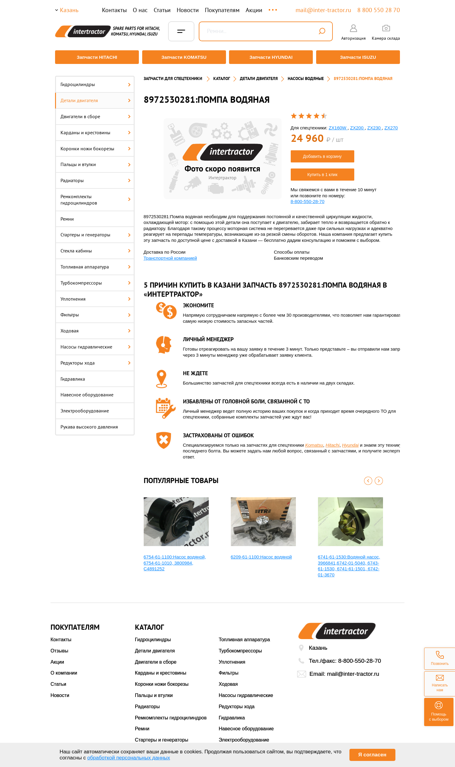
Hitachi (332, 442)
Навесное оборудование (87, 392)
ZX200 (357, 124)
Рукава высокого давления (89, 424)
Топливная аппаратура (96, 264)
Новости (188, 10)
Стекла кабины (96, 248)
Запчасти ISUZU (359, 57)
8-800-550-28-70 (308, 198)
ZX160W (338, 124)
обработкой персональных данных (128, 758)
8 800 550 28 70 (378, 10)
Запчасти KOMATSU (183, 57)
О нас (140, 10)
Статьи (162, 10)
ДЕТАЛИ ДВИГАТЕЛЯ (259, 75)
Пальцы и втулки (96, 161)
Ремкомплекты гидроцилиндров (96, 197)
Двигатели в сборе (96, 114)
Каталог (221, 75)
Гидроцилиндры (96, 81)
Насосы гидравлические (96, 344)
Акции (254, 10)
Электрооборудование (85, 408)
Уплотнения (96, 296)
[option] (223, 155)
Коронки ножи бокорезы (96, 145)
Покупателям (222, 10)
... (273, 7)
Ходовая (96, 328)
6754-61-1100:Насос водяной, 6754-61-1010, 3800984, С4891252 (175, 560)
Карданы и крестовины (96, 129)
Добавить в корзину (322, 153)
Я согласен (372, 755)
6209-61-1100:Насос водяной (261, 554)
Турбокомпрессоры (96, 280)
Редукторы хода (96, 360)
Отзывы (59, 647)
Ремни (67, 216)
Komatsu (314, 442)
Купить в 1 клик (322, 171)
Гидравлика (73, 376)
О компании (64, 670)
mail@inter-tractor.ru (323, 10)
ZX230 (374, 124)
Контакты (114, 10)
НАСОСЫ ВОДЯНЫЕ (306, 75)
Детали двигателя (96, 98)
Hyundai (350, 442)
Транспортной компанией (170, 255)
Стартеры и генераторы (96, 232)
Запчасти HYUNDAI (271, 57)
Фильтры (96, 312)
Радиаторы (96, 178)
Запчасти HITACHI (96, 57)
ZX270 (391, 124)
